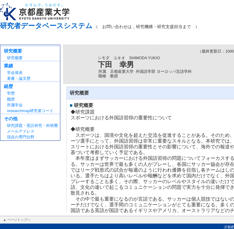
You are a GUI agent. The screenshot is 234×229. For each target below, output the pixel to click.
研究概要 (13, 50)
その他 (10, 118)
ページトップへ (18, 219)
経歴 (8, 86)
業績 (8, 65)
